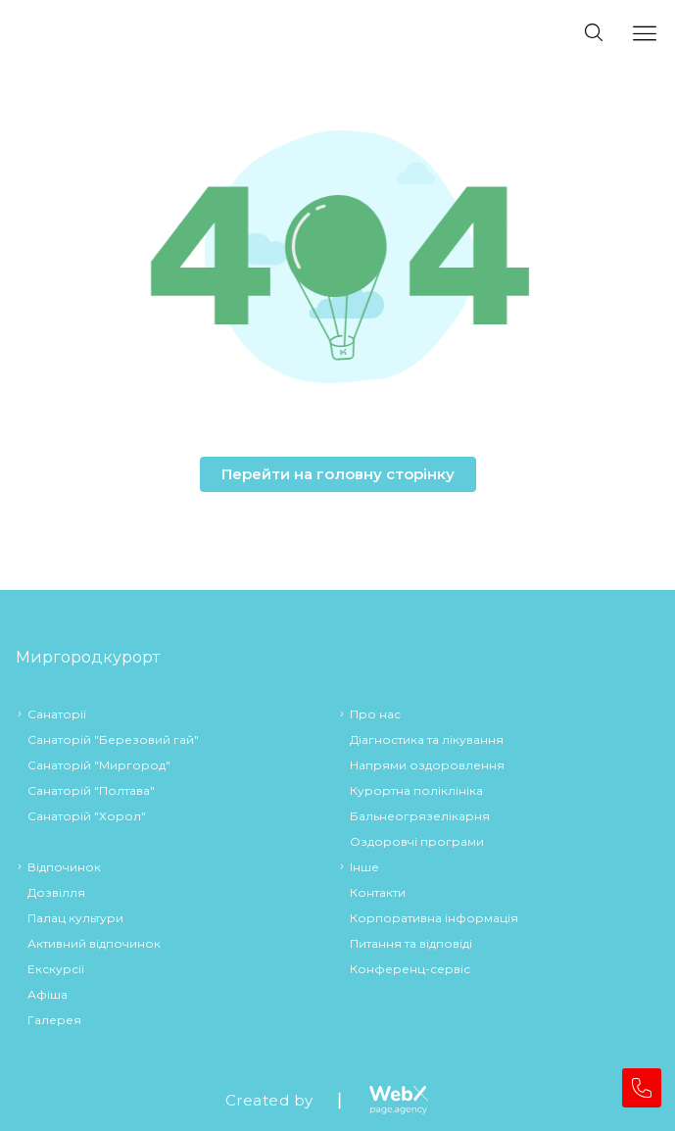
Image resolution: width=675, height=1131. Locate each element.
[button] (338, 260)
